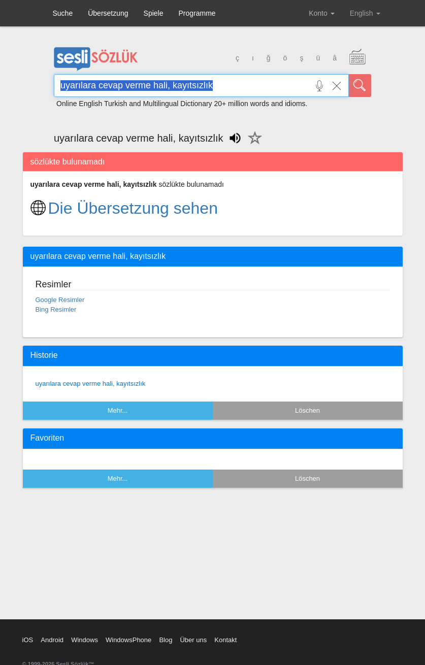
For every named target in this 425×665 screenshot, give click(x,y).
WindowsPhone (128, 640)
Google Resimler (60, 300)
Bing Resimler (56, 309)
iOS (28, 640)
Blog (165, 640)
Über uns (193, 640)
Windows (84, 640)
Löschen (307, 410)
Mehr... (118, 410)
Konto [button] (321, 13)
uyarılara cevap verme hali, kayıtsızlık (91, 383)
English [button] (365, 13)
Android (52, 640)
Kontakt (225, 640)
